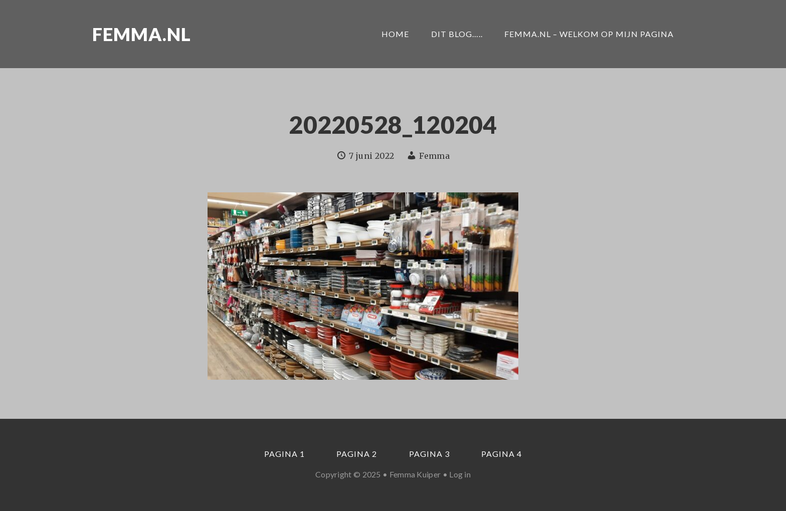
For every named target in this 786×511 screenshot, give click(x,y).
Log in (460, 474)
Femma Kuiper (415, 474)
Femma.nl (141, 34)
